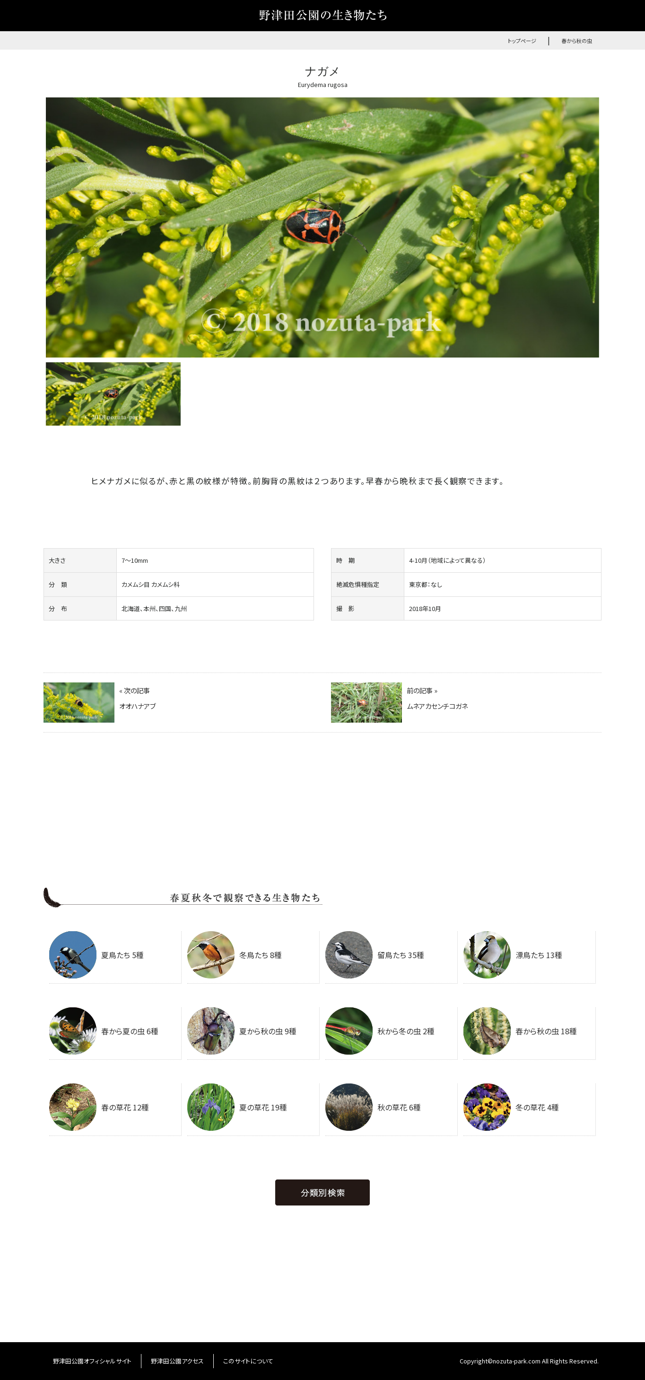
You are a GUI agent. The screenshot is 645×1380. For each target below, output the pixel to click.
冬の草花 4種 (511, 1107)
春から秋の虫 (576, 40)
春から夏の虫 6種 (103, 1031)
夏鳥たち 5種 (96, 954)
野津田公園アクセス (177, 1360)
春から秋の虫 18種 (520, 1031)
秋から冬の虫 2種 (380, 1031)
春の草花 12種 (99, 1107)
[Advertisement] (322, 816)
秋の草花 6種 (373, 1107)
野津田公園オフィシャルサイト (92, 1360)
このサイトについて (248, 1360)
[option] (322, 227)
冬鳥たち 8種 (234, 954)
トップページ (522, 40)
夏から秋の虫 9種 (241, 1031)
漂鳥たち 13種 (512, 954)
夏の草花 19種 (237, 1107)
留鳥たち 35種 (374, 954)
